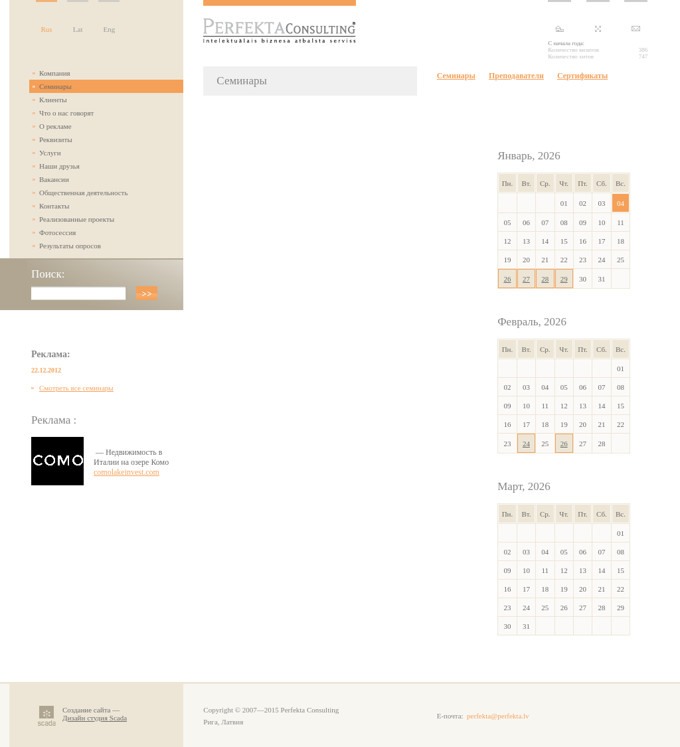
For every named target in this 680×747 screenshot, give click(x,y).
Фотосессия (57, 232)
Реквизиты (55, 139)
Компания (54, 73)
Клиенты (53, 100)
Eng (109, 29)
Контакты (54, 206)
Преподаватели (516, 75)
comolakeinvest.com (126, 472)
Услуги (50, 153)
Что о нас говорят (66, 113)
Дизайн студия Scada (94, 718)
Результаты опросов (70, 246)
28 (545, 279)
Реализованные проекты (76, 219)
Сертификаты (582, 75)
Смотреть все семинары (76, 388)
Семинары (55, 86)
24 (526, 444)
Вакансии (54, 179)
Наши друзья (59, 166)
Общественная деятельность (83, 193)
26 (507, 279)
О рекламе (55, 126)
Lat (78, 29)
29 (564, 279)
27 (526, 279)
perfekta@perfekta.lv (498, 716)
